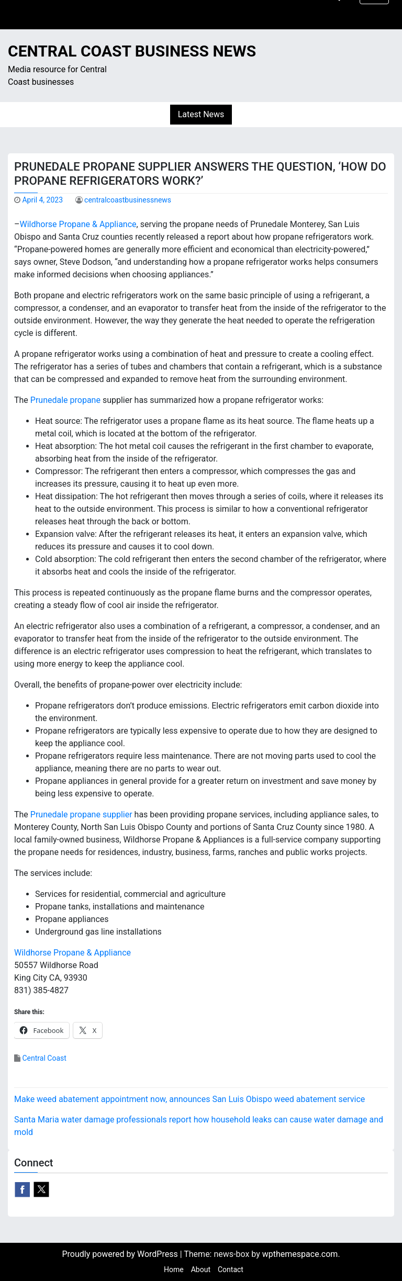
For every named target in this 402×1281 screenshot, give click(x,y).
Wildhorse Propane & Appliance (78, 224)
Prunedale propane (65, 400)
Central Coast (44, 1058)
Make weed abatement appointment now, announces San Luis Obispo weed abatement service (189, 1099)
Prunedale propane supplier (81, 814)
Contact (230, 1269)
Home (174, 1269)
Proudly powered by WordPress (121, 1254)
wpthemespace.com (300, 1254)
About (200, 1269)
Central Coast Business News (132, 51)
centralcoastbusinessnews (127, 200)
